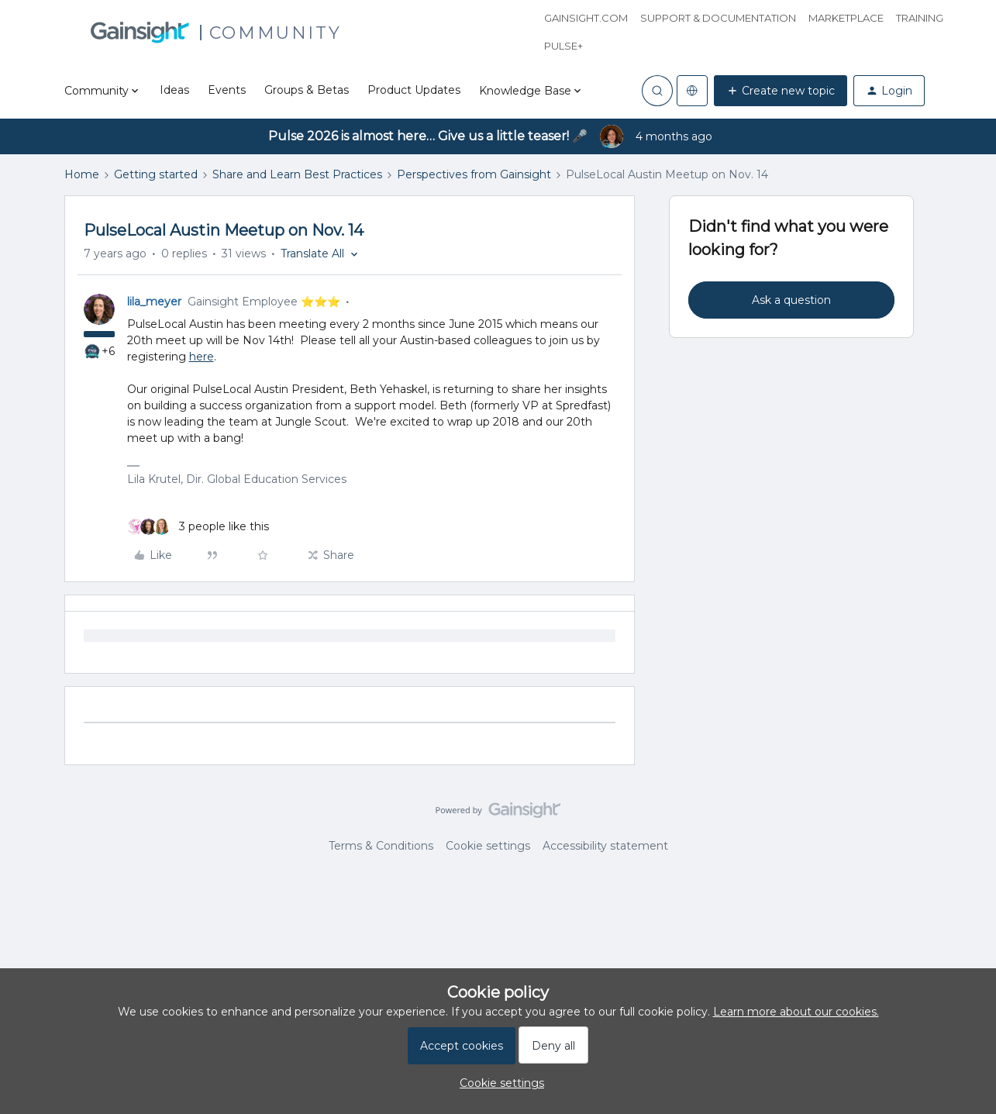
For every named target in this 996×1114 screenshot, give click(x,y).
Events (227, 90)
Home (81, 174)
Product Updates (413, 90)
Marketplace (846, 18)
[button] (780, 90)
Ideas (174, 90)
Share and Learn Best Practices (297, 174)
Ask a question (791, 300)
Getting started (156, 174)
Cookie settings (488, 846)
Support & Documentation (718, 18)
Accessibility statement (605, 846)
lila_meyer (154, 302)
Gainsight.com (586, 18)
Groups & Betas (306, 90)
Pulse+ (563, 46)
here (201, 357)
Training (919, 18)
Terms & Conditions (381, 846)
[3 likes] (198, 527)
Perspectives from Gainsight (474, 174)
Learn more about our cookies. (796, 1012)
